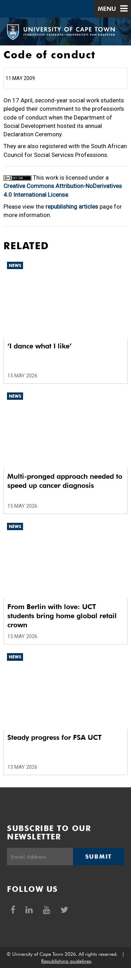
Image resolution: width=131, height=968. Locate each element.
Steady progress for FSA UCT (54, 737)
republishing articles (71, 206)
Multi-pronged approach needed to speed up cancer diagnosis (64, 481)
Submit (98, 856)
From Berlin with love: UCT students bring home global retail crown (62, 615)
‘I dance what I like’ (39, 346)
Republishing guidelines (66, 961)
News (15, 265)
